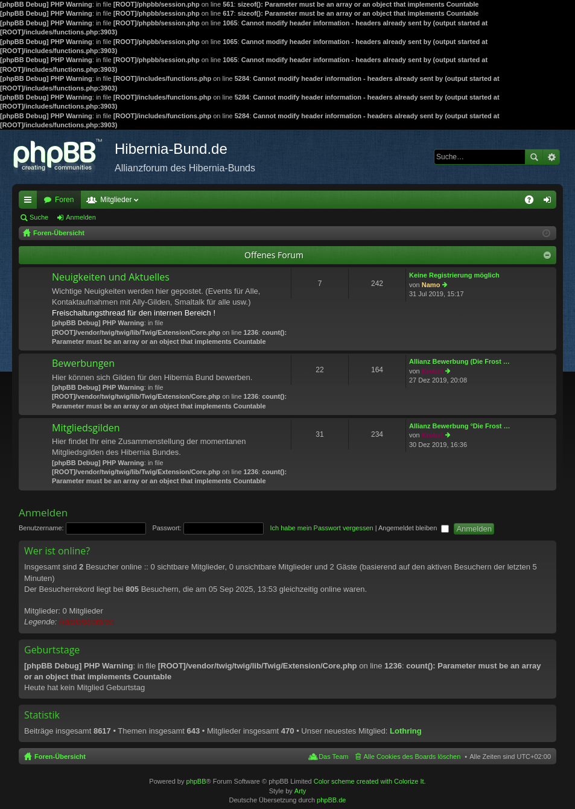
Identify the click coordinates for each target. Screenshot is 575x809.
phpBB (196, 781)
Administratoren (86, 621)
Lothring (406, 730)
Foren (64, 199)
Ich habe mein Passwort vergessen (321, 527)
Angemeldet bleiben (413, 527)
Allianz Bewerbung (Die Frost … (459, 361)
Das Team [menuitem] (333, 756)
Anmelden (81, 217)
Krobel (432, 371)
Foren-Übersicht (60, 756)
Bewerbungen (83, 364)
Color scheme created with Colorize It (369, 781)
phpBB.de (331, 800)
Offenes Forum (273, 255)
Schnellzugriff (30, 202)
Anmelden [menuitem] (550, 202)
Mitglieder (116, 199)
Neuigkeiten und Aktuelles (111, 277)
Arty (300, 791)
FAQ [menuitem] (533, 202)
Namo (431, 284)
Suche (534, 157)
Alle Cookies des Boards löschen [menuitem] (412, 756)
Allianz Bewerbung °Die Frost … (459, 426)
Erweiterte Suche (551, 157)
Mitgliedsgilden (86, 428)
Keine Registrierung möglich (454, 275)
